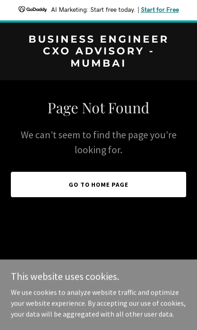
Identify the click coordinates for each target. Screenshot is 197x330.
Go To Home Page (99, 184)
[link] (98, 63)
